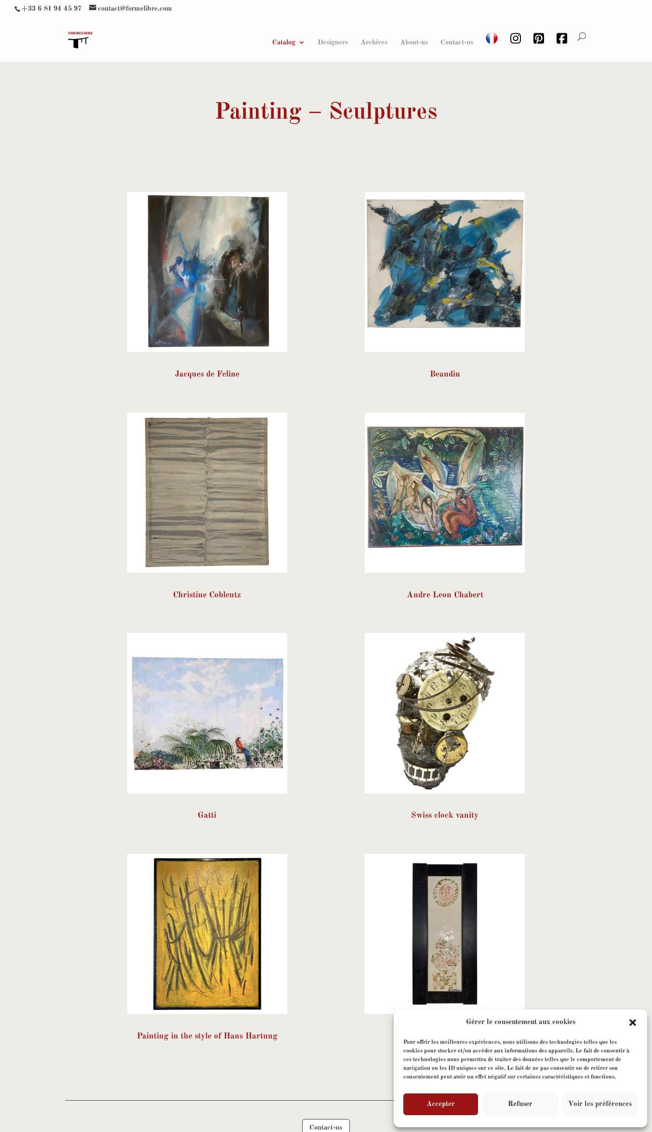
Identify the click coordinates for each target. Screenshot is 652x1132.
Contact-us (456, 42)
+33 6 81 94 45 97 (51, 8)
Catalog (283, 42)
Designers (333, 42)
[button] (633, 1022)
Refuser (520, 1104)
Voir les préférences (600, 1104)
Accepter (440, 1104)
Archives (373, 42)
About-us (414, 42)
